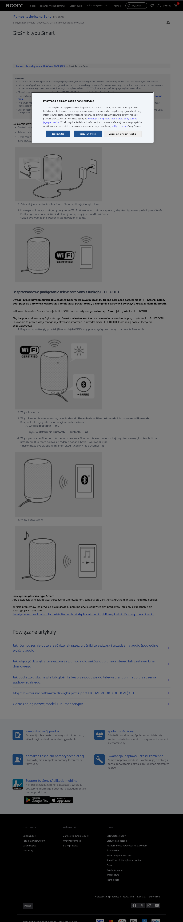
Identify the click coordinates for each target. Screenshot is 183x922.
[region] (93, 117)
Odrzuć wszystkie (87, 133)
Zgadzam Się (58, 133)
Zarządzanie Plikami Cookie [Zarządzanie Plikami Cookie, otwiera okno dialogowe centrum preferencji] (122, 133)
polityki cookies (120, 126)
